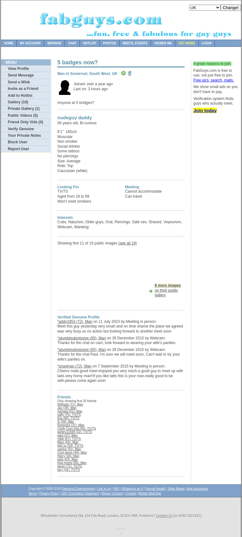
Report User (18, 149)
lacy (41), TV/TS (68, 469)
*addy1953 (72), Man (74, 321)
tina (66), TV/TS (68, 418)
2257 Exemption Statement (80, 493)
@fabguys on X (132, 488)
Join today (205, 110)
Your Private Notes (24, 135)
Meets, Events (135, 43)
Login (207, 43)
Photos (109, 43)
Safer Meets (176, 488)
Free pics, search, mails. (213, 80)
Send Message (21, 75)
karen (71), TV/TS (69, 466)
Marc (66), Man (68, 442)
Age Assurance (197, 488)
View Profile (18, 69)
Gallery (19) (18, 102)
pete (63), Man (67, 459)
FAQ (116, 488)
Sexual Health (155, 488)
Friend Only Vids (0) (25, 122)
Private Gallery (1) (24, 108)
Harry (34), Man (68, 456)
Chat (72, 43)
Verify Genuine (21, 129)
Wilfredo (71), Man (70, 404)
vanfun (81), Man (69, 449)
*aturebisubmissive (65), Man (81, 338)
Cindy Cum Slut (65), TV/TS (76, 428)
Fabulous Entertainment (77, 488)
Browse (54, 43)
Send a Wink (19, 82)
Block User (17, 142)
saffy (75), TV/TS (69, 414)
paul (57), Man (67, 435)
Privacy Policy (49, 493)
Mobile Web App (149, 493)
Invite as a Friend (23, 88)
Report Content (112, 493)
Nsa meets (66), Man (71, 463)
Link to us (104, 488)
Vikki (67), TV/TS (69, 439)
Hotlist (89, 43)
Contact (130, 493)
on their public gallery (168, 290)
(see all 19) (127, 243)
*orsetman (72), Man (74, 366)
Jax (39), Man (66, 408)
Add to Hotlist (20, 95)
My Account (30, 43)
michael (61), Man (69, 411)
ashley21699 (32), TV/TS (74, 432)
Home (8, 43)
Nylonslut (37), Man (71, 425)
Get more (186, 43)
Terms (32, 493)
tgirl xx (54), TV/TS (70, 445)
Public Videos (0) (23, 115)
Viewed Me (163, 43)
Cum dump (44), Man (72, 452)
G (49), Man (65, 421)
